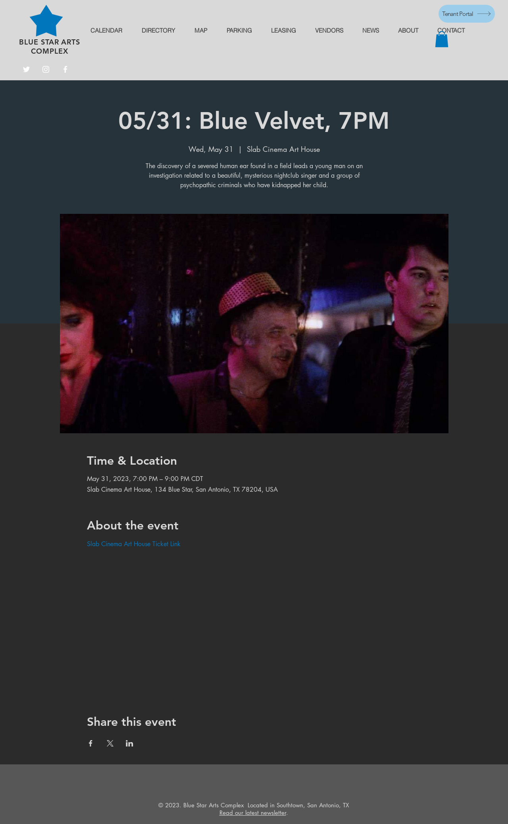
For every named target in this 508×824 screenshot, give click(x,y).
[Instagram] (45, 69)
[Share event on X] (110, 743)
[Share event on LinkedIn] (129, 743)
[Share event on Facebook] (90, 743)
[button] (441, 39)
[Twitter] (26, 69)
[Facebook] (65, 69)
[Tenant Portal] (467, 14)
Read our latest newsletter (252, 812)
